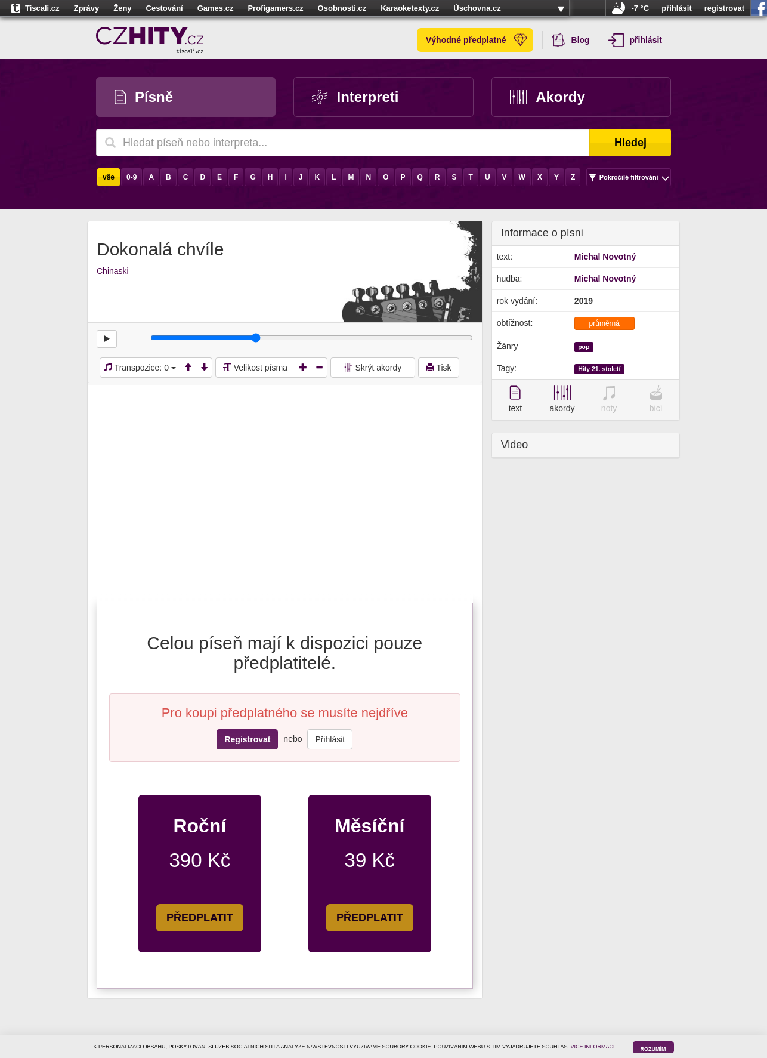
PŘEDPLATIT (199, 918)
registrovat (724, 8)
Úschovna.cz (476, 8)
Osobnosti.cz (342, 8)
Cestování (164, 8)
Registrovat (247, 739)
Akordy (547, 97)
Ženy (122, 8)
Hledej (630, 143)
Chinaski (113, 271)
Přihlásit (330, 739)
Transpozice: (140, 367)
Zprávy (87, 8)
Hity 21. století (599, 368)
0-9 (131, 177)
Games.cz (215, 8)
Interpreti (355, 97)
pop (583, 346)
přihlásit (676, 8)
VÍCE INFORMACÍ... (595, 1047)
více (560, 8)
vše (109, 177)
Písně (144, 97)
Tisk (438, 367)
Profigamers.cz (275, 8)
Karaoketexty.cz (410, 8)
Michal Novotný (605, 256)
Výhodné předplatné (476, 40)
